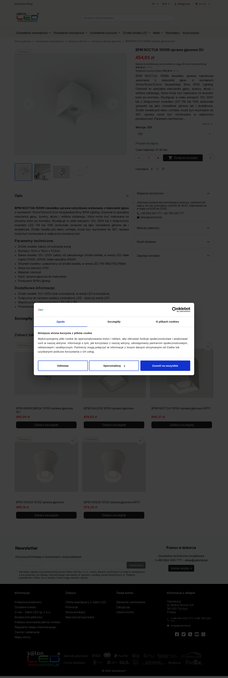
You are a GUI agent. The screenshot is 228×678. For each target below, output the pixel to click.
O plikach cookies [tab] (167, 321)
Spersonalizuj (114, 365)
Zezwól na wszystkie (165, 365)
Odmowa (62, 365)
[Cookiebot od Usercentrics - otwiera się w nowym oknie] (174, 309)
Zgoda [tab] (60, 321)
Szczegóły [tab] (113, 321)
